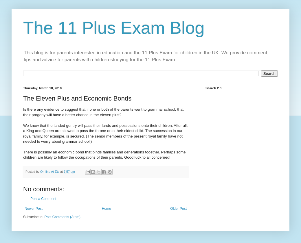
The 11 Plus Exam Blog (114, 28)
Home (106, 209)
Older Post (178, 209)
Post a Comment (43, 199)
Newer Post (34, 209)
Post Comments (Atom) (62, 217)
